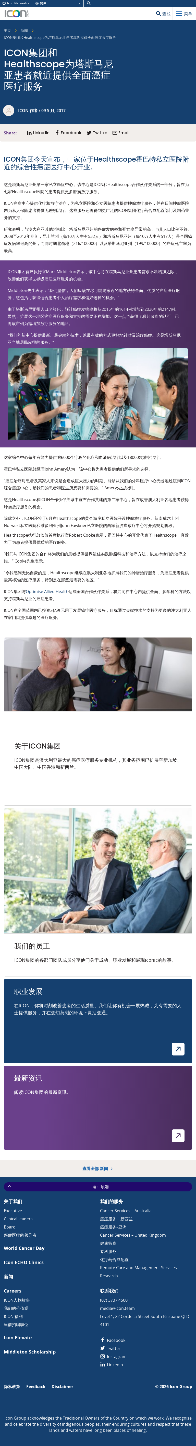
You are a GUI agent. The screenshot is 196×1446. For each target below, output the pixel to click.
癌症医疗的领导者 (20, 1235)
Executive (13, 1211)
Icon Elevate (18, 1337)
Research (109, 1276)
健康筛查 (108, 1243)
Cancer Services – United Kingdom (133, 1235)
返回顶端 (58, 1187)
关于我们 (13, 1201)
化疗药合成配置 (114, 1259)
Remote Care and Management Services (138, 1267)
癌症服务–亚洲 (113, 1227)
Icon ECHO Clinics (24, 1262)
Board (10, 1227)
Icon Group (181, 1386)
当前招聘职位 (16, 1324)
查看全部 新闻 (98, 1168)
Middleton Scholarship (30, 1352)
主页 (7, 31)
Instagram (113, 1356)
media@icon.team (117, 1308)
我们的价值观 (16, 1308)
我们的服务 (111, 1201)
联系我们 (109, 1291)
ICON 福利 (13, 1316)
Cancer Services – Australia (126, 1211)
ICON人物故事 (17, 1300)
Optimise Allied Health (47, 591)
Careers (12, 1291)
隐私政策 (12, 1386)
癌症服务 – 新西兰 (116, 1219)
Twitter (110, 1348)
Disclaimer (62, 1386)
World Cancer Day (24, 1248)
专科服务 (108, 1251)
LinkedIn (111, 1364)
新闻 (24, 31)
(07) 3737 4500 (114, 1300)
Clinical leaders (18, 1219)
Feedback (35, 1386)
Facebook (112, 1340)
